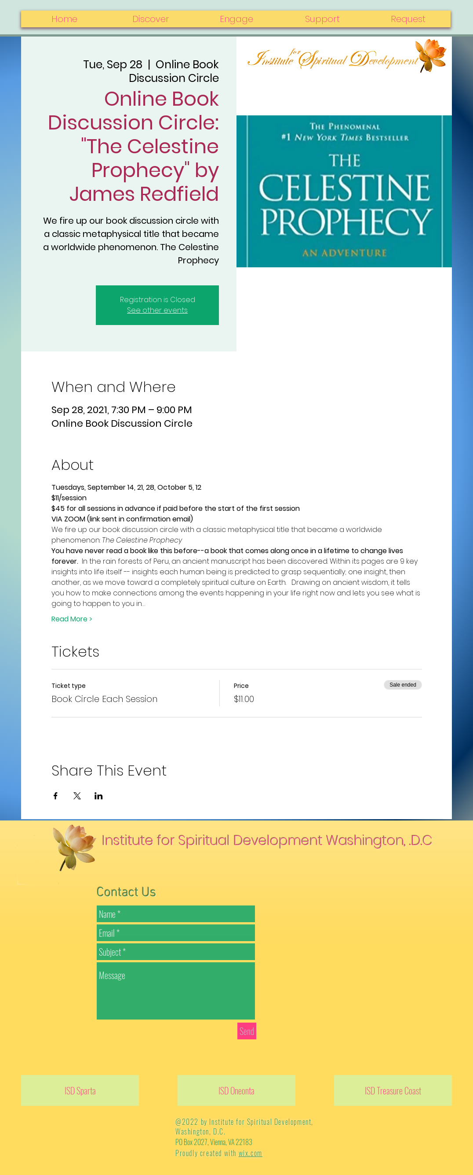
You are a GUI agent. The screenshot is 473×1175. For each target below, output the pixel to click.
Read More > (71, 619)
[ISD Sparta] (80, 1090)
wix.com (250, 1153)
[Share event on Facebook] (55, 795)
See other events (157, 310)
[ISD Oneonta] (236, 1090)
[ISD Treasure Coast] (393, 1090)
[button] (408, 19)
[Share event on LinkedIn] (99, 795)
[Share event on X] (77, 795)
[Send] (246, 1031)
